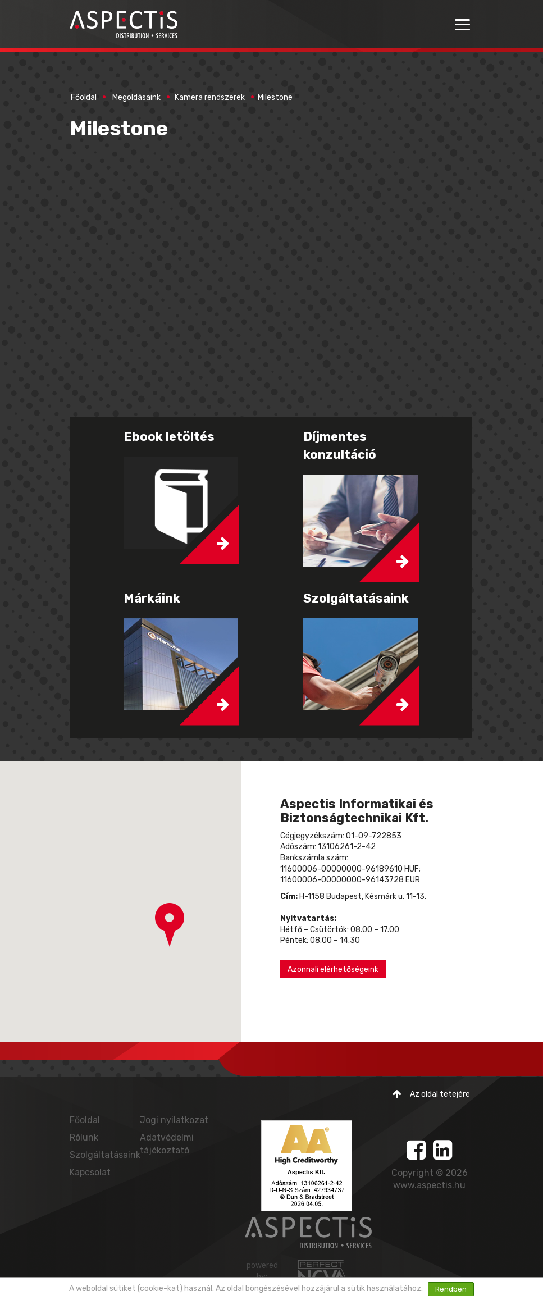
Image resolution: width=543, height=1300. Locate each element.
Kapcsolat (90, 1172)
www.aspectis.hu (429, 1185)
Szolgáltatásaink (105, 1155)
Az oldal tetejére (431, 1094)
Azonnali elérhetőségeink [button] (333, 969)
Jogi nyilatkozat (174, 1120)
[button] (169, 925)
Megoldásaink (136, 97)
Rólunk (84, 1137)
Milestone (275, 97)
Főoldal (84, 97)
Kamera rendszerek (210, 97)
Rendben (451, 1289)
